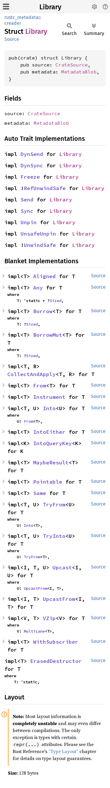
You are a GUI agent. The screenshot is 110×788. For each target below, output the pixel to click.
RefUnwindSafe (45, 188)
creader (12, 23)
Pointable (47, 481)
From (39, 385)
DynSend (32, 154)
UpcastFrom (35, 588)
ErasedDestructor (56, 661)
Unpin (29, 222)
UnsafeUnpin (38, 233)
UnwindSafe (40, 245)
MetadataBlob (79, 72)
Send (27, 199)
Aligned (44, 276)
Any (38, 287)
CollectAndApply (31, 374)
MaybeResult (51, 462)
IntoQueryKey (52, 443)
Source (11, 39)
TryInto (54, 536)
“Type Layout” (63, 751)
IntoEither (49, 432)
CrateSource (71, 65)
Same (39, 493)
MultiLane (34, 631)
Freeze (30, 176)
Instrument (49, 397)
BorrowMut (47, 334)
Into (49, 408)
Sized (55, 300)
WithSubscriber (55, 641)
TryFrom (54, 504)
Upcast (62, 567)
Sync (27, 211)
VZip (49, 618)
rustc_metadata (21, 17)
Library (50, 7)
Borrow (43, 311)
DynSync (32, 165)
